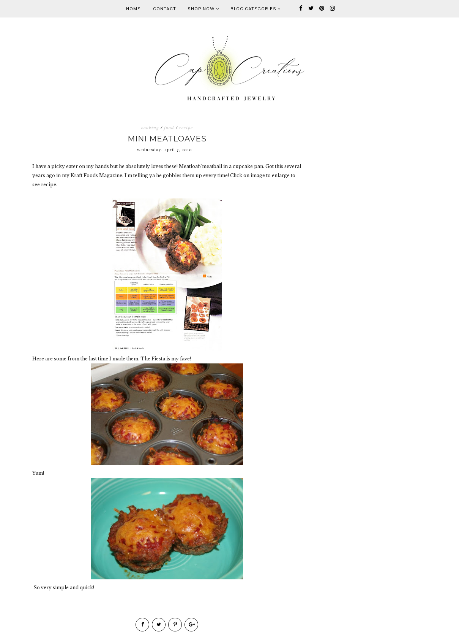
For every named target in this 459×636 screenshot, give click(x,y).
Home (133, 8)
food (169, 127)
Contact (164, 8)
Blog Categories (255, 8)
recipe (186, 127)
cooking (150, 127)
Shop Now (203, 8)
